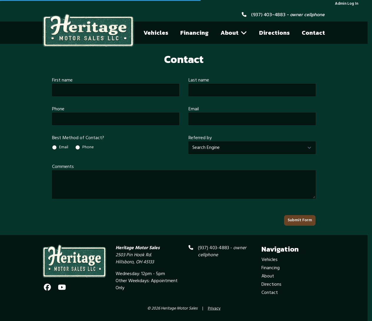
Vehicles (156, 32)
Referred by (200, 138)
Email (193, 109)
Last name (198, 80)
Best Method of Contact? (78, 138)
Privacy (214, 309)
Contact (313, 32)
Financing (194, 32)
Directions (274, 32)
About (234, 32)
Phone (58, 109)
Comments (63, 167)
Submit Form (300, 220)
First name (62, 80)
